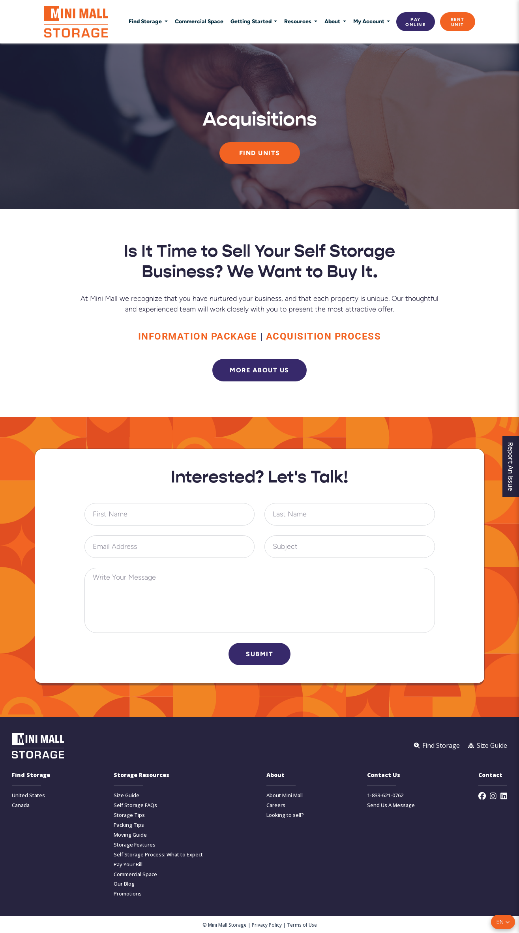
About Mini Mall (284, 795)
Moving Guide (130, 835)
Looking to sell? (285, 815)
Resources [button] (298, 21)
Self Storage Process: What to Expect (158, 854)
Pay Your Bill (128, 864)
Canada (21, 805)
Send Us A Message (391, 805)
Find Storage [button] (146, 21)
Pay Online (415, 22)
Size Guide (126, 795)
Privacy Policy (267, 925)
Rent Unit (458, 22)
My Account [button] (369, 21)
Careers (275, 805)
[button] (503, 921)
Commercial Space (199, 21)
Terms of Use (302, 925)
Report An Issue (510, 466)
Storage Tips (129, 815)
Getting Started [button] (251, 21)
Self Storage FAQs (135, 805)
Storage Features (135, 844)
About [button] (332, 21)
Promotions (128, 893)
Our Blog (124, 883)
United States (28, 795)
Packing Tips (129, 825)
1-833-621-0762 (385, 795)
